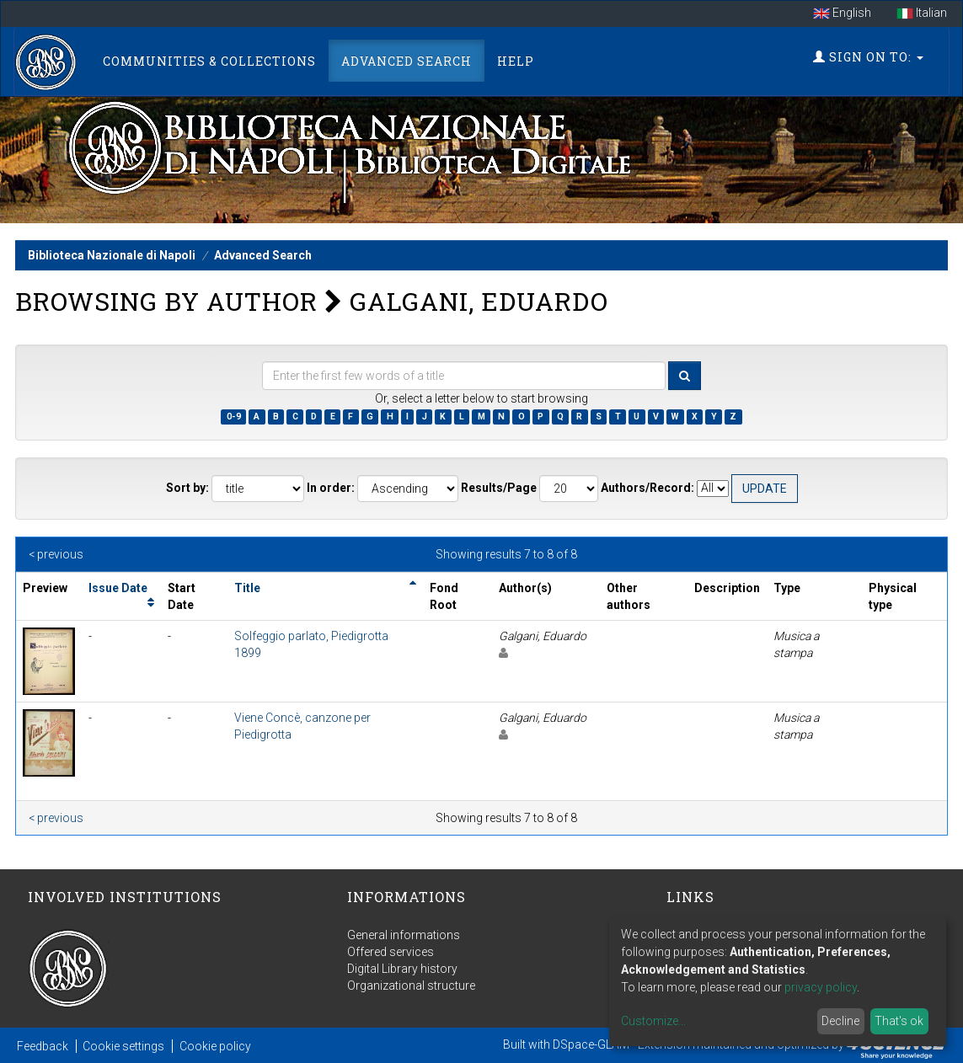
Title (247, 588)
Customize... (653, 1021)
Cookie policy (215, 1046)
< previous (56, 554)
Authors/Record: (647, 487)
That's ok (899, 1021)
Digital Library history (402, 968)
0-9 (234, 416)
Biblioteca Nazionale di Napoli (111, 255)
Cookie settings (123, 1046)
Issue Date (117, 588)
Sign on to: (868, 57)
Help (515, 61)
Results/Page (499, 487)
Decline (840, 1021)
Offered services (390, 952)
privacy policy (820, 987)
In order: (331, 487)
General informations (403, 935)
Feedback (42, 1046)
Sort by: (187, 487)
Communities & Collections (209, 61)
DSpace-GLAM (591, 1044)
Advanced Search (406, 61)
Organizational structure (411, 985)
